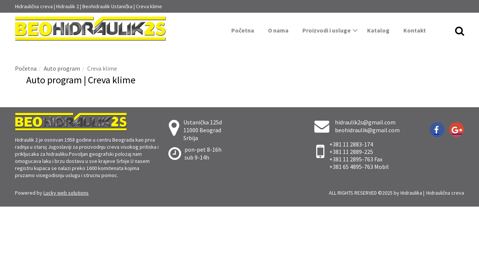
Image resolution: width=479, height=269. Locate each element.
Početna (242, 30)
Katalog (378, 30)
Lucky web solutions (66, 192)
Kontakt (414, 30)
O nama (278, 30)
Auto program (62, 68)
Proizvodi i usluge (330, 31)
